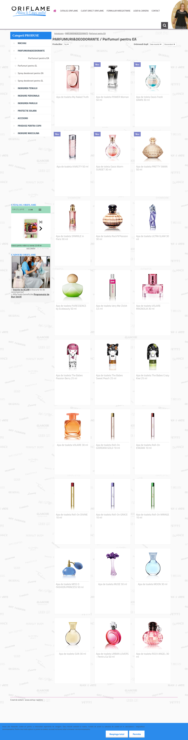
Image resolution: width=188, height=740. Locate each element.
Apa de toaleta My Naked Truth (72, 96)
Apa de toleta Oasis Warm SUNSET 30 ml (109, 168)
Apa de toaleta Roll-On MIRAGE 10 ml (152, 516)
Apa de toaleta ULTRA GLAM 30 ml (152, 238)
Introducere (59, 33)
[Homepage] (54, 10)
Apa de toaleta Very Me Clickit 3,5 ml (111, 307)
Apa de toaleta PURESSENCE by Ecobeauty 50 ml (71, 307)
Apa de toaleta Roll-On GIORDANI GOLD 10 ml (108, 446)
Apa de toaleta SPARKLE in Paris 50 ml (70, 238)
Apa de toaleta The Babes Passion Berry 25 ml (69, 377)
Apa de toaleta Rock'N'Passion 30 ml (112, 238)
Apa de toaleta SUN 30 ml (72, 653)
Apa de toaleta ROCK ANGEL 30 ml (152, 655)
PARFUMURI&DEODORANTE (76, 33)
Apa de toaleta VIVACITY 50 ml (72, 166)
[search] (164, 25)
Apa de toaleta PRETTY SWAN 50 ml (151, 168)
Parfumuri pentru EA (97, 33)
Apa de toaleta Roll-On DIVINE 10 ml (72, 516)
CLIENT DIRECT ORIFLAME (92, 10)
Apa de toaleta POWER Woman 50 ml (112, 98)
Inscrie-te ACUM (21, 289)
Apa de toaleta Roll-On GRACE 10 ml (112, 516)
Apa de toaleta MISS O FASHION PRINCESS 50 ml (70, 586)
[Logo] (30, 11)
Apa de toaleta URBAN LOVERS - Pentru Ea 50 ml (112, 655)
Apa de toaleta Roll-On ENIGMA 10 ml (148, 446)
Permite (137, 734)
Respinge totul (116, 734)
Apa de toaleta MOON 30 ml (152, 584)
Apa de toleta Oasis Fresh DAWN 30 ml (149, 98)
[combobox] (156, 44)
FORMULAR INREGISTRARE (118, 10)
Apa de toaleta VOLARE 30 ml (72, 444)
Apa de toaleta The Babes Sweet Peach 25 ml (109, 377)
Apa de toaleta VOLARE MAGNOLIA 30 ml (148, 307)
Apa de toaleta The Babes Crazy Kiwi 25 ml (152, 377)
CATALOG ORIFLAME (69, 10)
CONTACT (156, 10)
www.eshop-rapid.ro (34, 699)
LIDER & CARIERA (141, 10)
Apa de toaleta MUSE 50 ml (112, 584)
